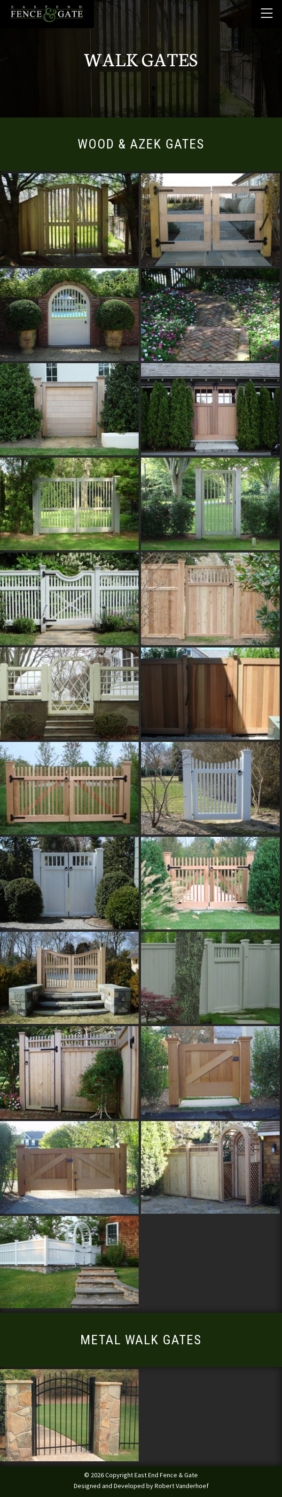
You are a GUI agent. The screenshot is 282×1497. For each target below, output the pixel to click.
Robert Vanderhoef (182, 1485)
